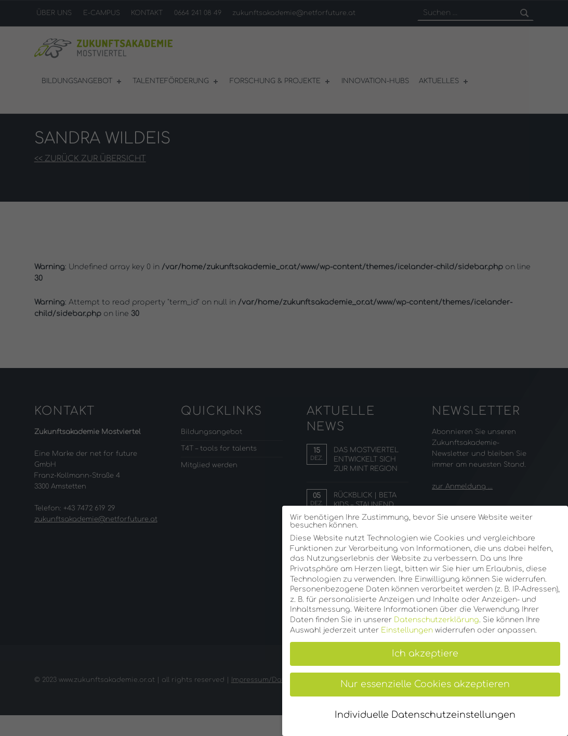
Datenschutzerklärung (436, 620)
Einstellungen (407, 630)
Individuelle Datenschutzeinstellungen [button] (425, 715)
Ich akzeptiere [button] (425, 654)
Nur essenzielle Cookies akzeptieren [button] (425, 684)
